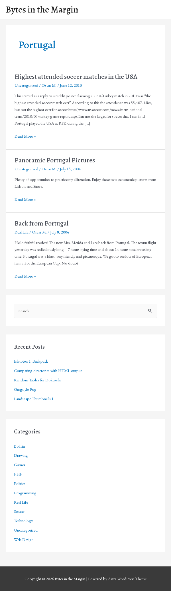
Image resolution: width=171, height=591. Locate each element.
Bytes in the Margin (42, 9)
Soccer (19, 511)
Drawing (21, 455)
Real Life (21, 232)
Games (19, 464)
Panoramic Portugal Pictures (55, 160)
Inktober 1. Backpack (31, 361)
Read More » (25, 136)
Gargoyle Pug (25, 389)
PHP (18, 474)
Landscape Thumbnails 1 (34, 398)
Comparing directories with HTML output (48, 370)
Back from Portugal (41, 223)
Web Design (24, 539)
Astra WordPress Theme (127, 578)
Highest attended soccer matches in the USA (76, 76)
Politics (19, 483)
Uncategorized (26, 85)
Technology (23, 520)
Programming (25, 492)
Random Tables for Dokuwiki (37, 380)
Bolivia (19, 446)
